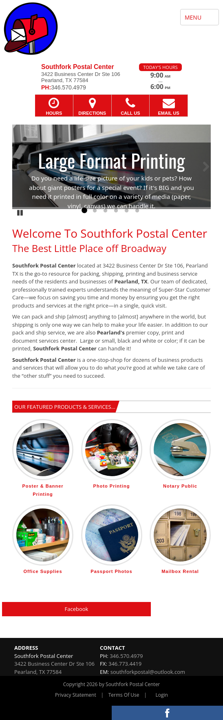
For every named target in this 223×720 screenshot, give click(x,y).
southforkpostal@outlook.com (147, 671)
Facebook (76, 609)
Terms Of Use (123, 694)
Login (162, 694)
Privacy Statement (75, 694)
